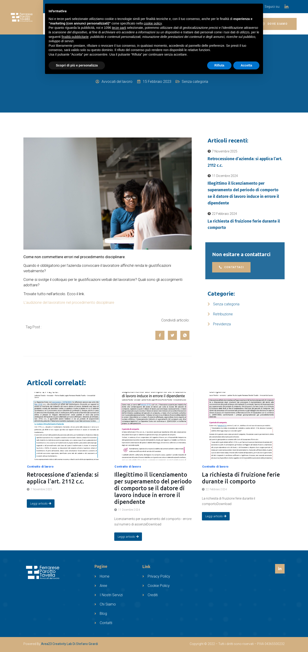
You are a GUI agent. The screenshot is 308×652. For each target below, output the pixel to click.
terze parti (119, 27)
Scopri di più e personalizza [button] (77, 65)
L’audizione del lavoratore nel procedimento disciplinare (68, 302)
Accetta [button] (246, 65)
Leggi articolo (40, 503)
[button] (275, 24)
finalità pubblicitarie (75, 37)
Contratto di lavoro (40, 466)
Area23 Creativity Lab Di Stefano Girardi (69, 644)
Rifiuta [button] (219, 65)
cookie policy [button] (153, 23)
